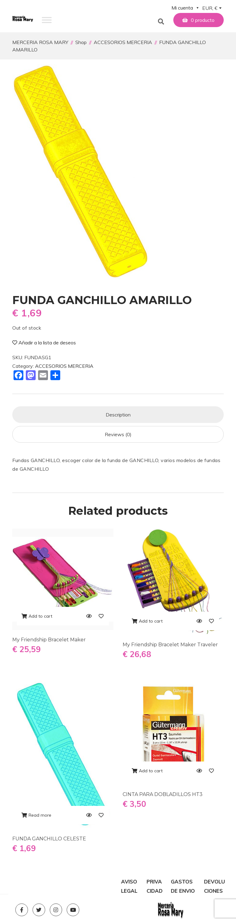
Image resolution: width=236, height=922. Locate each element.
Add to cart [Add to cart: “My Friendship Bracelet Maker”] (40, 616)
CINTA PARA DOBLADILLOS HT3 (163, 794)
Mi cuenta (185, 7)
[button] (158, 20)
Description (118, 415)
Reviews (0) (118, 434)
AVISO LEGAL (129, 882)
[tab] (118, 414)
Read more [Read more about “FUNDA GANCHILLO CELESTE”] (40, 815)
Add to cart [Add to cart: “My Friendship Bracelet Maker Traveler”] (151, 621)
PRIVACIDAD (155, 882)
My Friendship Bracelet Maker (49, 640)
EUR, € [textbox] (210, 8)
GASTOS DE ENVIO (183, 882)
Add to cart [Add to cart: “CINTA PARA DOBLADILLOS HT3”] (151, 771)
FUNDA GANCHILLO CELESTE (49, 839)
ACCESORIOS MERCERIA (64, 366)
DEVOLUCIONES (214, 882)
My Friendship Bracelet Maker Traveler (170, 645)
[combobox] (212, 9)
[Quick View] (89, 616)
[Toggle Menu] (47, 20)
